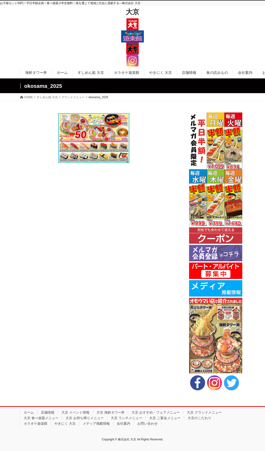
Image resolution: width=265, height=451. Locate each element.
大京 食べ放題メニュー (41, 418)
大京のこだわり (199, 418)
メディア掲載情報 (96, 423)
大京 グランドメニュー (204, 412)
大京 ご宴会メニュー (165, 418)
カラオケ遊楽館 (35, 423)
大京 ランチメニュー (126, 418)
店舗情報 (47, 412)
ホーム (29, 412)
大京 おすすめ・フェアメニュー (156, 412)
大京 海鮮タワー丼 (110, 412)
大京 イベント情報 (75, 412)
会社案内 (123, 423)
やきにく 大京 (65, 423)
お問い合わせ (147, 423)
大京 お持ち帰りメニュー (85, 418)
